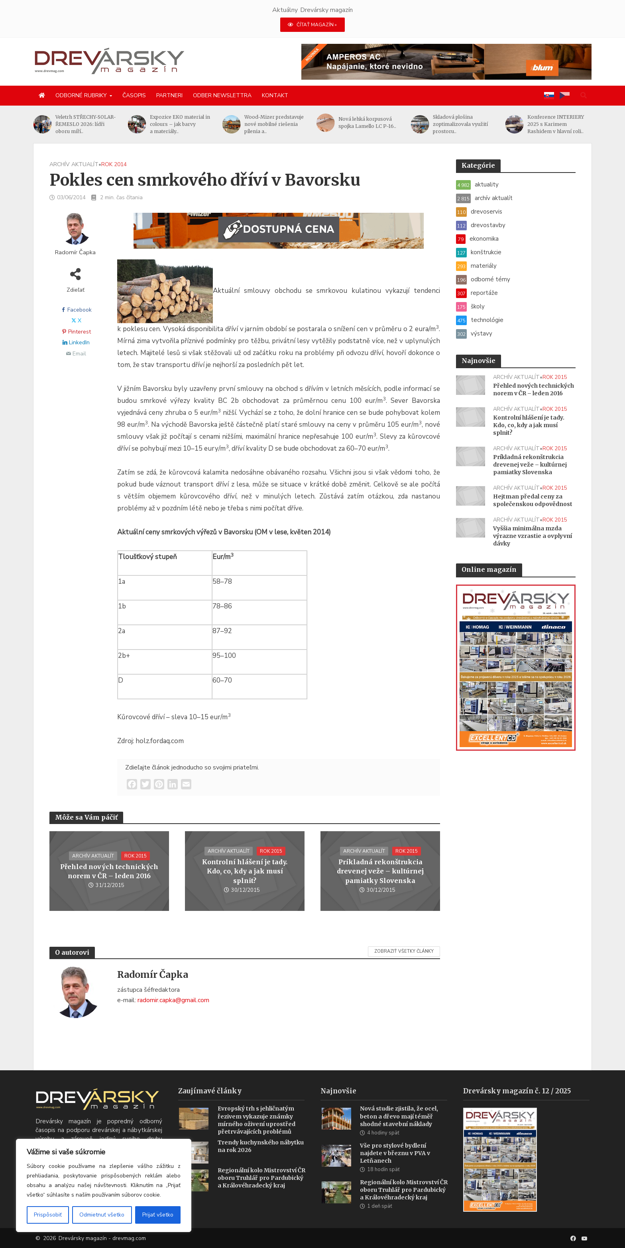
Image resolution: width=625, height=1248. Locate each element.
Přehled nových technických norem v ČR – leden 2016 (109, 871)
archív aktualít (73, 164)
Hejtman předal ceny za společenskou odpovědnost (532, 500)
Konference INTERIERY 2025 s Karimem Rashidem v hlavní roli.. (555, 124)
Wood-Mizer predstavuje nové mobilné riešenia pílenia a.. (274, 124)
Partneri (169, 95)
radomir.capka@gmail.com (173, 1000)
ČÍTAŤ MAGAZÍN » (312, 25)
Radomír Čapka (75, 252)
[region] (103, 1185)
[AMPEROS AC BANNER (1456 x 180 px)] (446, 61)
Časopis (134, 95)
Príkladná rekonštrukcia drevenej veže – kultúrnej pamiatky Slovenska (380, 871)
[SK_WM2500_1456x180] (279, 235)
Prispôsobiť (48, 1215)
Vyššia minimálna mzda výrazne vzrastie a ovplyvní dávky (532, 536)
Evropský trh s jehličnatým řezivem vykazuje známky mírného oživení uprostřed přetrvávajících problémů (256, 1132)
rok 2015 (135, 856)
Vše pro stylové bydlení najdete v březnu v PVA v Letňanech (395, 1165)
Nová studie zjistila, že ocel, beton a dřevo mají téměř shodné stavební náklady (399, 1128)
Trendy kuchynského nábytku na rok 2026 (261, 1158)
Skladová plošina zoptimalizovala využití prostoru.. (460, 124)
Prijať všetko (157, 1215)
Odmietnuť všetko (101, 1215)
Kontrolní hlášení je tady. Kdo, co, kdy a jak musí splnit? (244, 871)
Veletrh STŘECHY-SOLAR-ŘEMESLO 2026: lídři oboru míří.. (86, 124)
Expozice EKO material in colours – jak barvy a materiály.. (180, 124)
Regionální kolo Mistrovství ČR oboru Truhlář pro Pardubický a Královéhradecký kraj (261, 1190)
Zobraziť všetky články (404, 951)
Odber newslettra (222, 95)
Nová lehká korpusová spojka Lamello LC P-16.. (368, 122)
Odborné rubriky (81, 95)
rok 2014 (114, 164)
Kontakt (275, 95)
